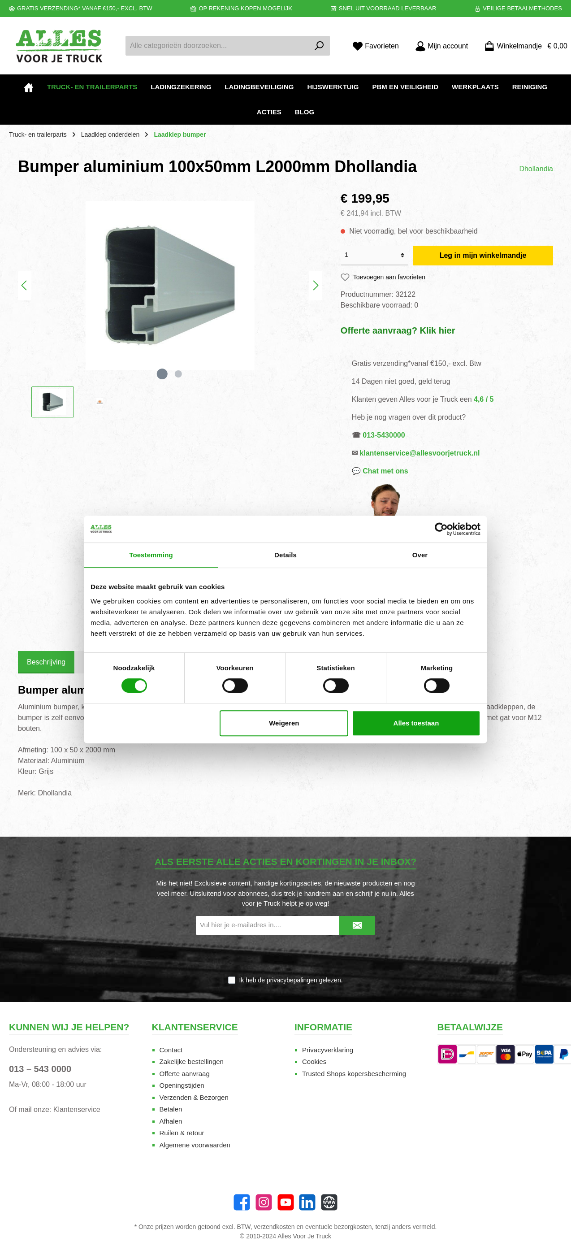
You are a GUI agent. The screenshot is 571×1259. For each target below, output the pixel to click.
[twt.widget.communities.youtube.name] (286, 1202)
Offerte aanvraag (185, 1073)
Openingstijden (182, 1085)
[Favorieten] (375, 46)
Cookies (314, 1061)
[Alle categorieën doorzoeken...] (217, 46)
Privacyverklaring (327, 1050)
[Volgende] (315, 285)
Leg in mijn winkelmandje (483, 255)
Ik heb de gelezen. (290, 980)
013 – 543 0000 (40, 1069)
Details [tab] (285, 555)
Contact (171, 1050)
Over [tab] (420, 555)
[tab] (46, 662)
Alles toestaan (416, 723)
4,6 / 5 (483, 399)
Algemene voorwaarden (195, 1145)
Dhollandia (536, 169)
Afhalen (171, 1121)
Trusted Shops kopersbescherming (354, 1073)
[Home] (28, 87)
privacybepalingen (292, 980)
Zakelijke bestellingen (192, 1061)
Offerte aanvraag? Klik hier (398, 330)
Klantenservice (76, 1109)
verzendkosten (274, 1226)
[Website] (329, 1202)
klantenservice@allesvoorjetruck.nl (419, 453)
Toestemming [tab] (151, 555)
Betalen (171, 1109)
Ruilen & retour (182, 1133)
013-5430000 (384, 435)
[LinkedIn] (307, 1202)
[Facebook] (242, 1202)
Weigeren (284, 723)
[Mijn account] (441, 46)
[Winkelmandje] (523, 46)
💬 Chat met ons (380, 471)
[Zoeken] (319, 46)
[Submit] (357, 925)
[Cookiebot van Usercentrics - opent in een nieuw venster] (441, 529)
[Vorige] (24, 285)
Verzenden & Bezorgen (194, 1097)
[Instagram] (264, 1202)
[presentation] (285, 955)
